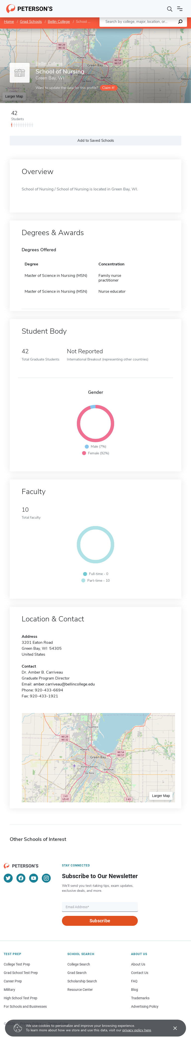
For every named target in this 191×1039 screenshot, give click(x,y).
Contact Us (139, 973)
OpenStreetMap (157, 31)
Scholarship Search (82, 981)
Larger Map (14, 96)
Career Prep (13, 981)
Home (9, 21)
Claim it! (108, 87)
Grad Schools (31, 21)
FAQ (134, 981)
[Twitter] (8, 878)
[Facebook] (20, 878)
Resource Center (80, 990)
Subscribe (100, 920)
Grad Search (77, 973)
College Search (78, 964)
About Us (138, 964)
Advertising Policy (144, 1006)
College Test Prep (17, 964)
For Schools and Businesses (25, 1006)
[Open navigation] (180, 8)
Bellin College (59, 21)
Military (9, 990)
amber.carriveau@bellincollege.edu (64, 684)
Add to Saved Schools (95, 140)
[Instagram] (46, 878)
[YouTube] (33, 878)
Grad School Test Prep (21, 973)
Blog (134, 990)
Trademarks (140, 998)
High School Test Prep (20, 998)
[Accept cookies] (171, 1028)
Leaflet (130, 31)
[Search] (170, 8)
